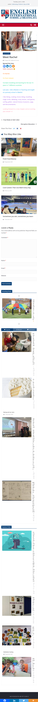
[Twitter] (10, 66)
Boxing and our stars (8, 412)
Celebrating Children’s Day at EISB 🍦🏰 (34, 311)
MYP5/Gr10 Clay (33, 631)
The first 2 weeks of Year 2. (33, 664)
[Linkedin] (7, 66)
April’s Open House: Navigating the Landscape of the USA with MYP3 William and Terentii (34, 444)
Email (3, 268)
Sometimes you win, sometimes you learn (18, 216)
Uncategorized (6, 53)
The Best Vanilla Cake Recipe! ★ (33, 389)
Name (3, 260)
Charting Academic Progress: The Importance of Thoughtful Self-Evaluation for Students (34, 557)
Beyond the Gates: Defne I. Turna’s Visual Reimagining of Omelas (33, 497)
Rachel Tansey (16, 60)
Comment (4, 237)
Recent (19, 329)
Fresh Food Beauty (9, 159)
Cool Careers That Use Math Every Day (17, 188)
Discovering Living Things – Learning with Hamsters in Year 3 (34, 349)
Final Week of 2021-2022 (10, 120)
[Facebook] (4, 66)
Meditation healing (8, 652)
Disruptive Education (29, 124)
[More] (13, 66)
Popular (7, 329)
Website (3, 275)
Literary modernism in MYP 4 (33, 604)
